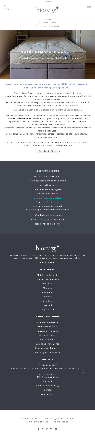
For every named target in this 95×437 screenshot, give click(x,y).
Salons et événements (47, 344)
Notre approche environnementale (47, 180)
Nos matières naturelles (47, 176)
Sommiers (40, 279)
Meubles (47, 288)
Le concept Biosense (47, 22)
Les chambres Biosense (47, 348)
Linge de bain (47, 309)
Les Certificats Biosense (48, 151)
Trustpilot (47, 1)
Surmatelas (47, 292)
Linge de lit (47, 305)
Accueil (47, 19)
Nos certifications (47, 185)
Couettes (47, 296)
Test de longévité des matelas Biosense (47, 209)
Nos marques (47, 394)
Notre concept (47, 262)
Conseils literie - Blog (47, 385)
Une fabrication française (47, 189)
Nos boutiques (47, 339)
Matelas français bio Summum (47, 219)
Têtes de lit (47, 283)
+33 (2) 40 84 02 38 (47, 365)
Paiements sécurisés (29, 418)
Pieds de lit (54, 279)
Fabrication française (47, 331)
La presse (47, 390)
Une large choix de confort (47, 206)
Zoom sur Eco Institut (47, 202)
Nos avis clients (47, 335)
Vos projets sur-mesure (47, 352)
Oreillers (47, 301)
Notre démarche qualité (47, 26)
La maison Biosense (47, 322)
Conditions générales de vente (58, 418)
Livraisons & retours (37, 421)
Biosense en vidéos (47, 193)
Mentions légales (59, 421)
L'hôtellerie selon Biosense (47, 215)
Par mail (47, 381)
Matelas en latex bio (47, 275)
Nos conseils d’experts (47, 224)
